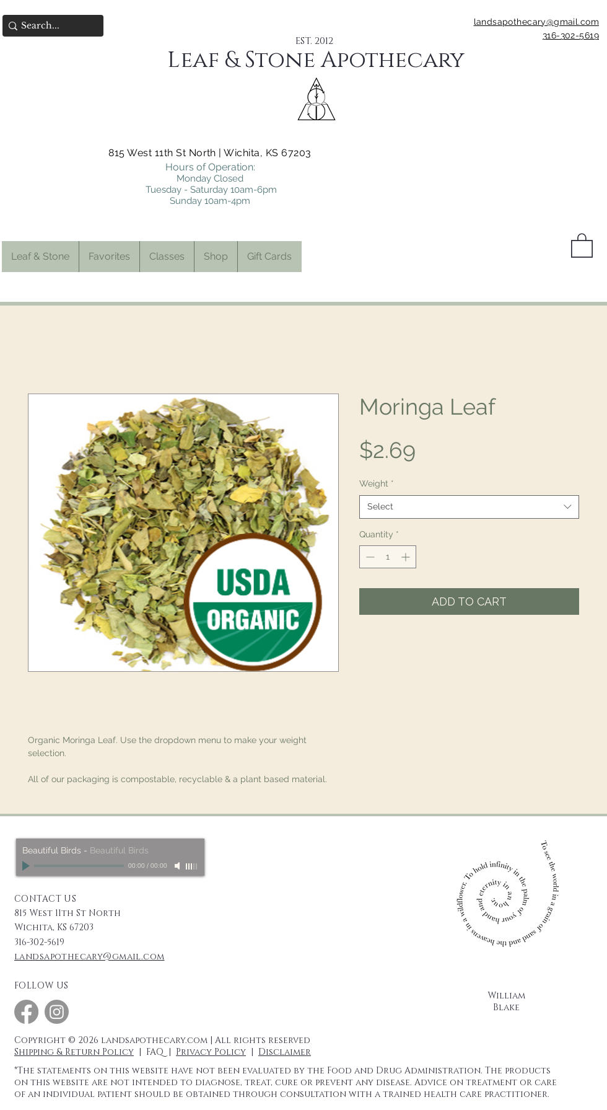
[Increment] (406, 557)
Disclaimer (284, 1052)
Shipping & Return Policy (74, 1052)
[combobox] (469, 507)
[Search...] (49, 26)
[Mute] (178, 866)
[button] (109, 256)
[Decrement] (369, 557)
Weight (376, 483)
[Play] (27, 866)
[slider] (192, 866)
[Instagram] (57, 1012)
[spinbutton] (388, 557)
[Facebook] (26, 1012)
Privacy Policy (211, 1052)
